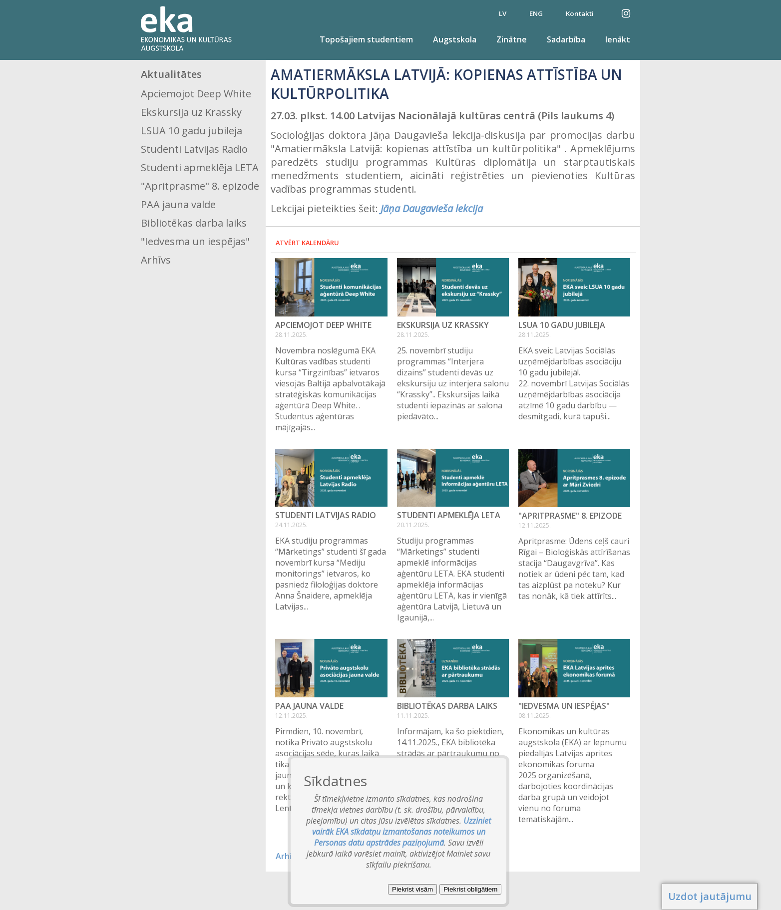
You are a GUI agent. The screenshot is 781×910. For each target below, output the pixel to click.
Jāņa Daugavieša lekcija (432, 208)
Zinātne (511, 39)
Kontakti (580, 13)
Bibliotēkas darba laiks (194, 223)
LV (502, 13)
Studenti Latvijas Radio (194, 149)
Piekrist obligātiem (470, 889)
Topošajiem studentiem (366, 39)
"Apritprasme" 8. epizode (200, 186)
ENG (536, 13)
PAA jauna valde (178, 204)
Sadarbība (566, 39)
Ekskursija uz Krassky (191, 112)
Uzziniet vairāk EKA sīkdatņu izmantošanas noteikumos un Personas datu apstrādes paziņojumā (401, 831)
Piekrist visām (412, 889)
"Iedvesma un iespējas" (195, 241)
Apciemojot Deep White (196, 93)
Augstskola (454, 39)
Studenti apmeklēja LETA (200, 167)
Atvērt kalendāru (307, 242)
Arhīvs (156, 260)
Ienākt (617, 39)
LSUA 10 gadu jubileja (191, 130)
